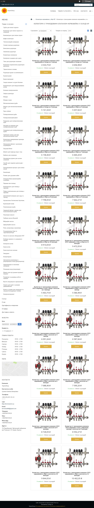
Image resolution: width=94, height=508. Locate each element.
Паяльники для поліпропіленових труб (13, 121)
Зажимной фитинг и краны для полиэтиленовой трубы (12, 210)
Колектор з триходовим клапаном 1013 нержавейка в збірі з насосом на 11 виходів (76, 474)
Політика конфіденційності (58, 506)
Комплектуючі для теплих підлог (12, 35)
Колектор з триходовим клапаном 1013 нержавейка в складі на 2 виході (45, 61)
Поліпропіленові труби (10, 114)
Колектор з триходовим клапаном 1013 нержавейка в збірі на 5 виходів (76, 106)
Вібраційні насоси (8, 221)
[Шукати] (90, 5)
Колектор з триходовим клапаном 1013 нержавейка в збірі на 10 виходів (45, 241)
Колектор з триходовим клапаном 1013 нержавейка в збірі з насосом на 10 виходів (45, 474)
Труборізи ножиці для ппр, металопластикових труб (11, 135)
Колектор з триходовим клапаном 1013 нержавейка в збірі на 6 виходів (45, 151)
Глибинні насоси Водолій (10, 218)
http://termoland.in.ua (8, 404)
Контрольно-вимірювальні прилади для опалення (13, 140)
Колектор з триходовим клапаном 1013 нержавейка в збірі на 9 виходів (76, 196)
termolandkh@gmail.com (9, 408)
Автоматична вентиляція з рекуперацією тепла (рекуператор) (13, 260)
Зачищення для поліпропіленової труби (13, 130)
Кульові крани (7, 76)
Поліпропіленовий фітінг (10, 118)
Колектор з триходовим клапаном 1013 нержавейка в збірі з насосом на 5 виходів (76, 335)
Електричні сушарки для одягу (12, 58)
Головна (53, 11)
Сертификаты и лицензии (10, 305)
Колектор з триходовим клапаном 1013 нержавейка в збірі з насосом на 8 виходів (45, 427)
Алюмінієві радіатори (9, 52)
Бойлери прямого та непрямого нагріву (12, 239)
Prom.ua (56, 502)
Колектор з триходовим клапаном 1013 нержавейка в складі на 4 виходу (45, 106)
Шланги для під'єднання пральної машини (13, 273)
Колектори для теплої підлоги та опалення (13, 31)
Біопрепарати (7, 257)
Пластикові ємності (8, 215)
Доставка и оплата (8, 312)
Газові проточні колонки (10, 250)
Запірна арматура (8, 93)
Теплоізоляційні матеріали (11, 42)
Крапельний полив (8, 204)
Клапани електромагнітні (10, 90)
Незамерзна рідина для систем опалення (12, 159)
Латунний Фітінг (7, 148)
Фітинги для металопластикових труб (12, 107)
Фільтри (5, 97)
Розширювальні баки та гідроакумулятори (10, 231)
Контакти (84, 11)
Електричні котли (8, 243)
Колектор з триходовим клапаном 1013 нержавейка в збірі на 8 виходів (45, 196)
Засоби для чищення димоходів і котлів (13, 163)
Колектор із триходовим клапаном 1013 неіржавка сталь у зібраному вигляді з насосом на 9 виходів (77, 427)
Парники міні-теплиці (9, 183)
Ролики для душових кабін (11, 175)
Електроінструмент (8, 294)
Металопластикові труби (10, 103)
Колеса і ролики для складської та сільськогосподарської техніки (13, 290)
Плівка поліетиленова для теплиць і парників (13, 191)
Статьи (4, 299)
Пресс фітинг (7, 111)
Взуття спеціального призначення (13, 282)
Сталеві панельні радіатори (11, 45)
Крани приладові (8, 79)
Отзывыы (5, 309)
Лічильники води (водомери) (11, 269)
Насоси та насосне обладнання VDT (13, 236)
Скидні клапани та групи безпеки (13, 82)
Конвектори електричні (10, 55)
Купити (46, 72)
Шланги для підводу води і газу (12, 152)
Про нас (76, 11)
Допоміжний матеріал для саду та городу (13, 196)
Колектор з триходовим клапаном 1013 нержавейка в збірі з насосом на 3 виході (76, 288)
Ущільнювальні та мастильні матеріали (11, 265)
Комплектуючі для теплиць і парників (11, 187)
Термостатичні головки (10, 69)
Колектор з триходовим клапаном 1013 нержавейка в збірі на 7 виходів (76, 151)
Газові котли (6, 247)
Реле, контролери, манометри (12, 228)
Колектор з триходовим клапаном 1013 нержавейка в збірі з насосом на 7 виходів (76, 381)
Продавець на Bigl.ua (47, 504)
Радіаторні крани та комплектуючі (13, 72)
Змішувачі (6, 253)
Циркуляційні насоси (9, 224)
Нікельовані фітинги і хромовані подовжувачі (12, 144)
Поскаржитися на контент (43, 506)
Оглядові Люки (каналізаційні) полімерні (12, 179)
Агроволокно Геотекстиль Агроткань (13, 200)
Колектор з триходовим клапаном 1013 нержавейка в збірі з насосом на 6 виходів (45, 381)
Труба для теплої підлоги (10, 27)
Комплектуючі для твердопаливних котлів (13, 86)
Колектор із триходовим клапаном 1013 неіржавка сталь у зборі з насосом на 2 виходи (45, 288)
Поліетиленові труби (9, 207)
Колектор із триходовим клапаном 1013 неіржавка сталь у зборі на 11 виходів (77, 242)
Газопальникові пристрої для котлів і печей (14, 168)
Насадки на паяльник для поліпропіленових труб (10, 126)
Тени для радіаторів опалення (12, 61)
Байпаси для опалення (10, 155)
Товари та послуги (64, 11)
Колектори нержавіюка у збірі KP (45, 19)
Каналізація (6, 172)
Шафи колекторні (8, 38)
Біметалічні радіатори (9, 48)
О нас (3, 302)
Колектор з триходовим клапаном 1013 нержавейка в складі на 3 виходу (76, 61)
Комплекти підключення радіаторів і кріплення (14, 65)
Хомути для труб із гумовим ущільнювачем (11, 285)
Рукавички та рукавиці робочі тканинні (12, 277)
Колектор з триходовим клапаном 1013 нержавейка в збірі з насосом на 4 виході (45, 335)
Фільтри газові (7, 100)
